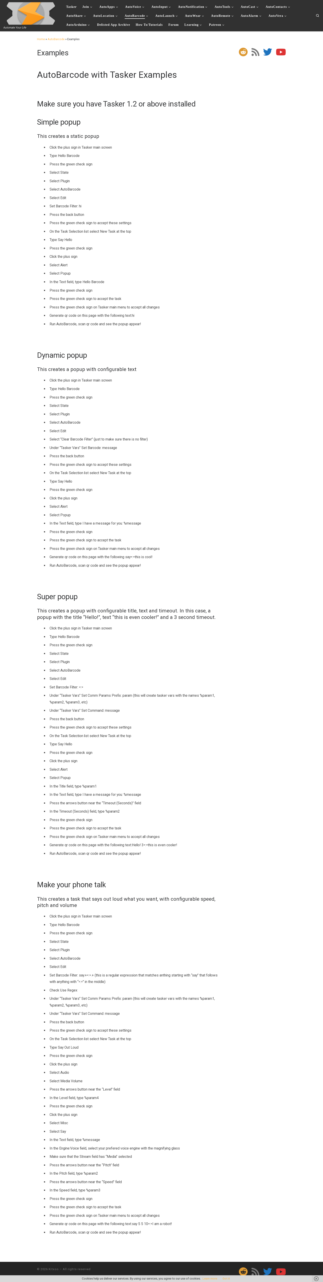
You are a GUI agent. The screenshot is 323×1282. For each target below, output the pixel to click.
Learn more (210, 1278)
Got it (226, 1278)
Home (41, 39)
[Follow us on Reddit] (243, 52)
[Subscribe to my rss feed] (255, 52)
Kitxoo (54, 1269)
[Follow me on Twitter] (267, 52)
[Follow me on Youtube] (281, 52)
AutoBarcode (56, 39)
